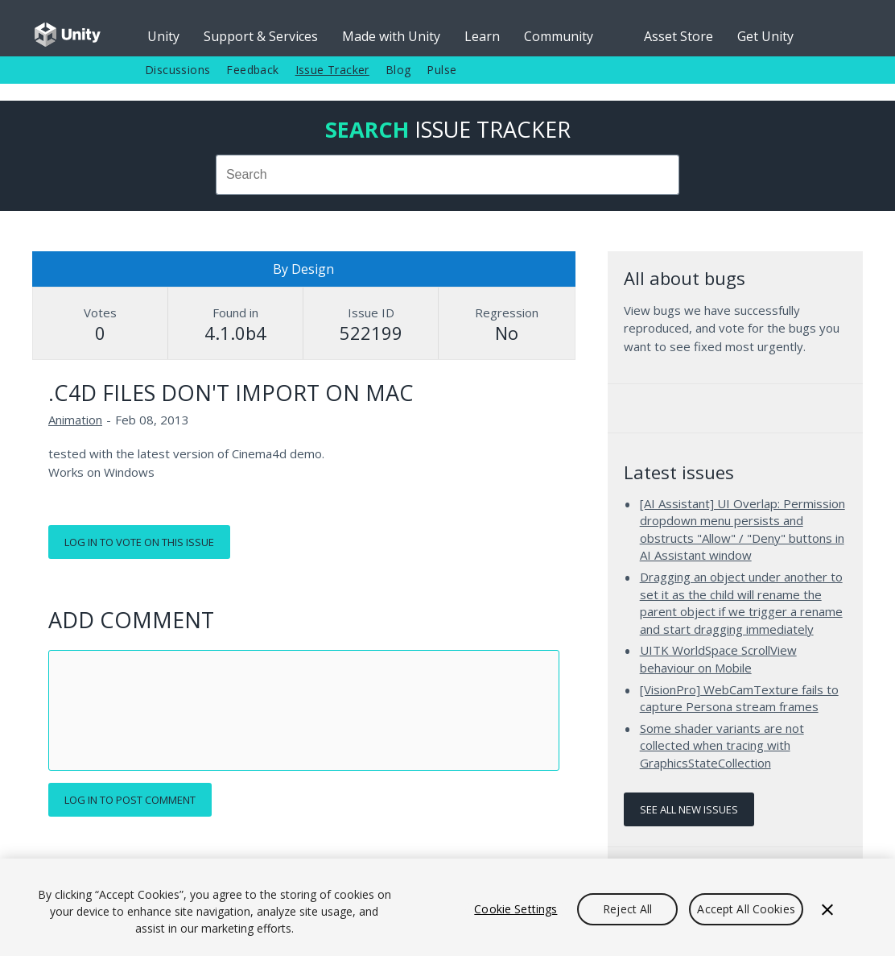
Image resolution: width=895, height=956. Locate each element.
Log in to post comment (130, 800)
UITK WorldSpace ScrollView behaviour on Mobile (718, 659)
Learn (482, 36)
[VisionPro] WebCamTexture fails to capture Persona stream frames (739, 698)
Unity (163, 36)
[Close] (827, 909)
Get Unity (765, 36)
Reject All (627, 909)
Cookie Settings (515, 909)
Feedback (252, 69)
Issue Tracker (332, 69)
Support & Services (261, 36)
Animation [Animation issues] (75, 420)
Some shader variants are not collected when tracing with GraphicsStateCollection (722, 745)
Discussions (177, 69)
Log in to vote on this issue (139, 542)
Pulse (441, 69)
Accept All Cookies (746, 909)
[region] (447, 907)
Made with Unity (391, 36)
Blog (398, 69)
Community (558, 36)
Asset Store (678, 36)
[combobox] (447, 174)
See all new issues (689, 809)
